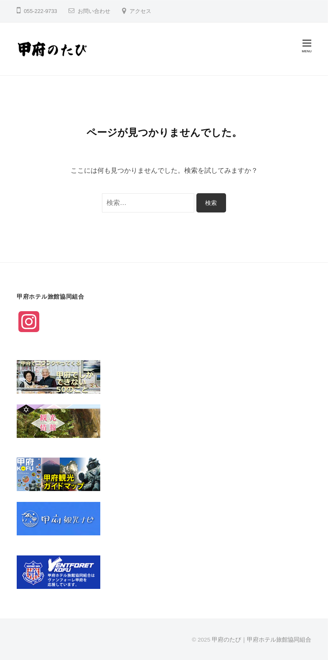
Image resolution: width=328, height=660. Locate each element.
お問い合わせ (94, 11)
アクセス (140, 11)
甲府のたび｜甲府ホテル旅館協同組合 (261, 640)
